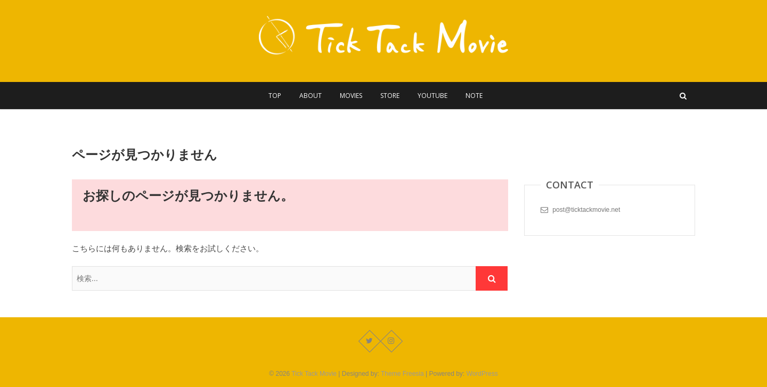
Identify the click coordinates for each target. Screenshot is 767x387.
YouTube (432, 95)
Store (389, 95)
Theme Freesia (402, 373)
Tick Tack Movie (314, 373)
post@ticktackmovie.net (580, 209)
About (310, 95)
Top (274, 95)
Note (474, 95)
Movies (351, 95)
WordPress (482, 373)
